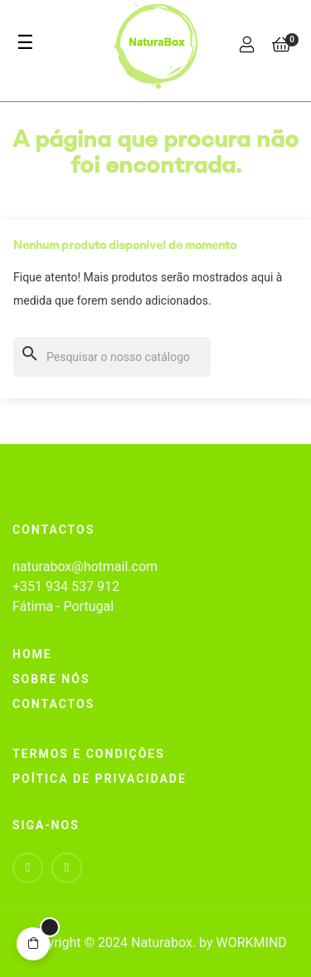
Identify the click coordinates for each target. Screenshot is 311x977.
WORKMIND (251, 942)
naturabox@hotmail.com (85, 566)
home (32, 654)
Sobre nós (51, 679)
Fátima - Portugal (63, 606)
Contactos (53, 704)
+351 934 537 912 (65, 586)
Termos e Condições (88, 753)
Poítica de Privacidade (99, 778)
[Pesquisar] (112, 357)
